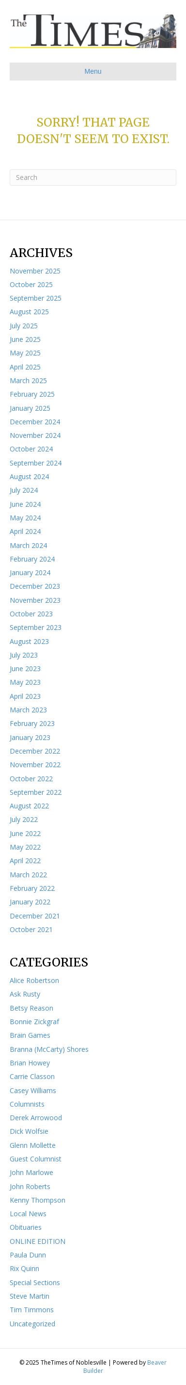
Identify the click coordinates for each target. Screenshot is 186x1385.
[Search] (93, 177)
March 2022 (28, 874)
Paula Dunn (28, 1254)
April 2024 (25, 531)
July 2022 (24, 819)
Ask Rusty (25, 993)
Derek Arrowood (36, 1117)
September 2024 (36, 462)
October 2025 (31, 284)
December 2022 (35, 751)
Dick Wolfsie (29, 1131)
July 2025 (24, 325)
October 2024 (31, 448)
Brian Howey (30, 1062)
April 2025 (25, 366)
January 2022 (30, 901)
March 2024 (28, 545)
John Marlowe (31, 1172)
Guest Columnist (36, 1158)
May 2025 (25, 352)
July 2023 (24, 655)
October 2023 (31, 613)
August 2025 (29, 311)
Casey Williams (33, 1090)
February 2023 (32, 723)
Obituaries (26, 1227)
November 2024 (35, 435)
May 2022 (25, 847)
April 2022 (25, 860)
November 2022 (35, 764)
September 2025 (36, 298)
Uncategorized (32, 1323)
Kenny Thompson (37, 1200)
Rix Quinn (24, 1268)
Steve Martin (29, 1296)
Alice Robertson (34, 980)
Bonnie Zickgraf (34, 1021)
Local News (28, 1213)
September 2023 (36, 627)
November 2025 (35, 270)
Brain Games (30, 1035)
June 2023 (25, 668)
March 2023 (28, 709)
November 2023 (35, 600)
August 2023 (29, 641)
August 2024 (29, 476)
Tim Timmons (32, 1309)
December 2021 (35, 915)
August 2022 (29, 805)
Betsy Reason (31, 1008)
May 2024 (25, 517)
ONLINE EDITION (37, 1241)
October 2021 (31, 929)
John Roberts (30, 1186)
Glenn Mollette (33, 1145)
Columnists (27, 1104)
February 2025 (32, 394)
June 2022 (25, 833)
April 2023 (25, 696)
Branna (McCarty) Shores (49, 1049)
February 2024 (32, 559)
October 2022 (31, 778)
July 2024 (24, 490)
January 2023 (30, 737)
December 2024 (35, 421)
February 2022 (32, 888)
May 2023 (25, 682)
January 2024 (30, 572)
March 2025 (28, 380)
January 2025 (30, 408)
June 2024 (25, 504)
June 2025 (25, 339)
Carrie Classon (32, 1076)
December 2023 (35, 586)
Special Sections (35, 1282)
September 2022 (36, 792)
